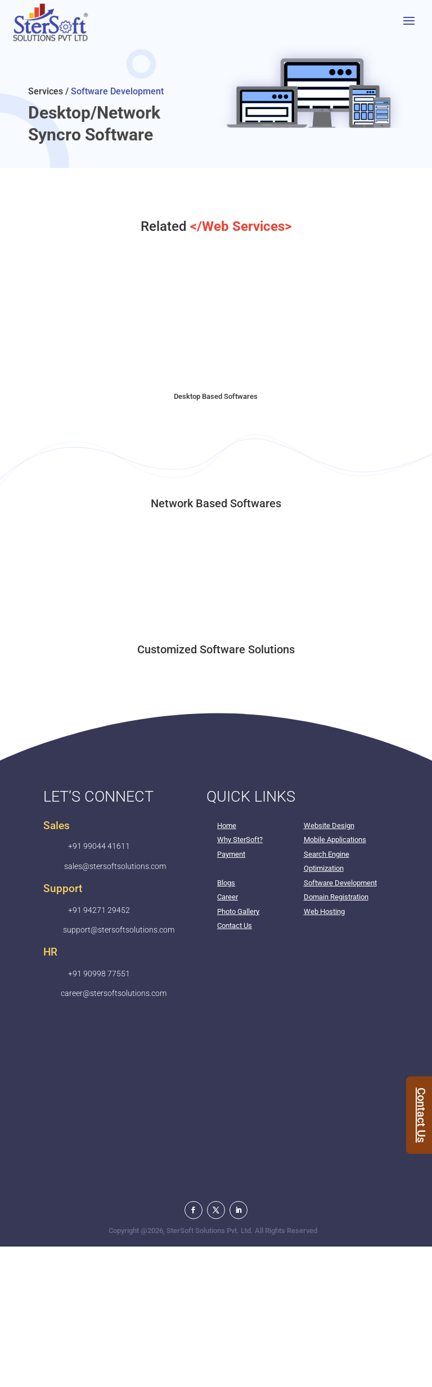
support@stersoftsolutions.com (118, 929)
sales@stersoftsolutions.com (115, 866)
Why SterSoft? (240, 839)
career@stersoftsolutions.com (113, 993)
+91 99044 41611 (99, 846)
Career (227, 897)
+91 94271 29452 (99, 910)
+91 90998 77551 (99, 973)
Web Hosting (324, 911)
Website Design (329, 825)
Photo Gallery (238, 911)
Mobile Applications (335, 839)
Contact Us (234, 925)
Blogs (226, 883)
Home (226, 825)
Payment (231, 854)
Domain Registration (336, 897)
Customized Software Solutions (216, 649)
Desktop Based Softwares (216, 396)
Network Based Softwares (216, 503)
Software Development (340, 883)
